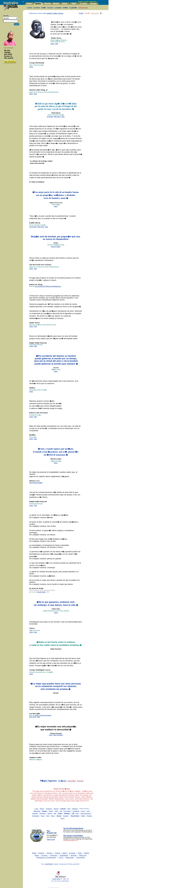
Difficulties (37, 811)
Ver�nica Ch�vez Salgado (55, 13)
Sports (53, 816)
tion (36, 808)
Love (77, 813)
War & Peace (75, 816)
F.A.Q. (61, 857)
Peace (43, 816)
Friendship (76, 811)
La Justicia (36, 7)
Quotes (41, 853)
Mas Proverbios (58, 735)
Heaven (49, 813)
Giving (83, 811)
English (81, 13)
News (37, 855)
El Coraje (50, 7)
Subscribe (70, 857)
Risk (47, 816)
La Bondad (58, 7)
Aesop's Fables (55, 246)
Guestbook (64, 855)
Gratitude (35, 813)
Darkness (75, 808)
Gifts (80, 853)
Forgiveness (67, 811)
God (88, 811)
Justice (60, 813)
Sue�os (43, 7)
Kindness (67, 813)
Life (73, 813)
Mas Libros (57, 116)
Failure (51, 811)
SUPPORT (49, 864)
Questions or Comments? (46, 857)
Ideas (65, 853)
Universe (53, 855)
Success (59, 816)
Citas (56, 43)
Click (54, 879)
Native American (86, 813)
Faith (56, 811)
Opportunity (35, 816)
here (58, 879)
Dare (68, 808)
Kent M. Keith (41, 592)
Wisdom (89, 816)
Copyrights (80, 857)
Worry (63, 818)
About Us (82, 855)
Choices (56, 808)
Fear (61, 811)
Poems (57, 853)
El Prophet (50, 116)
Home (34, 853)
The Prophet (33, 227)
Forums (44, 855)
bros (56, 463)
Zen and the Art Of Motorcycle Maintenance (48, 286)
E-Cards (72, 853)
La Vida (29, 7)
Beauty (42, 808)
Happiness (42, 813)
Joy (55, 813)
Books (86, 853)
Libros (52, 43)
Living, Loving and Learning (43, 715)
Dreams (44, 811)
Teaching (66, 816)
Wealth (83, 816)
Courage (63, 808)
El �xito (65, 7)
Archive (74, 855)
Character (49, 808)
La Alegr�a (73, 7)
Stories (49, 853)
